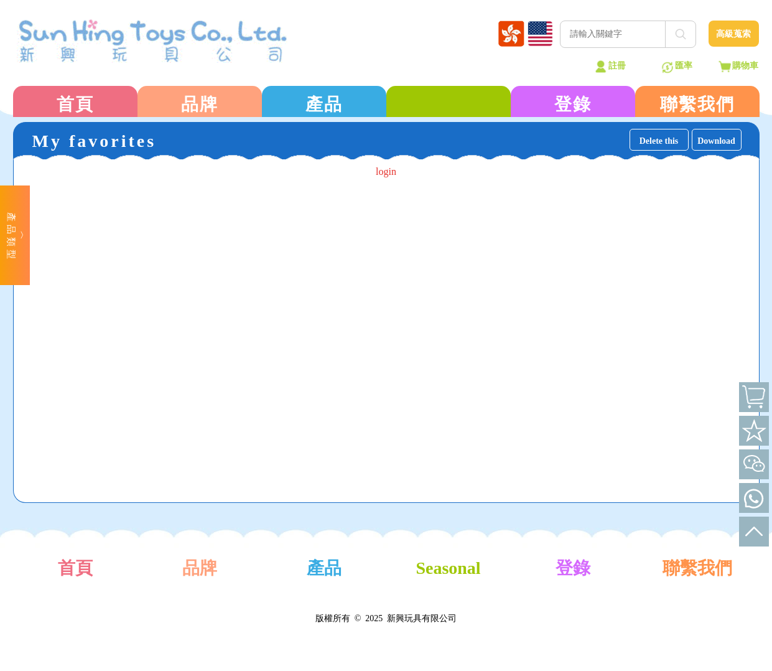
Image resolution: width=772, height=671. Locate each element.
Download (716, 141)
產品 (324, 104)
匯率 (683, 65)
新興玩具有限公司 (422, 618)
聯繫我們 (697, 104)
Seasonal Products (448, 583)
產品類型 (11, 237)
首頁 (75, 104)
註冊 (617, 65)
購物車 (745, 65)
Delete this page (659, 143)
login (386, 171)
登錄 (573, 104)
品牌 (199, 104)
